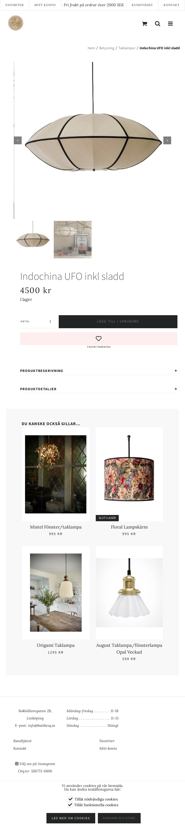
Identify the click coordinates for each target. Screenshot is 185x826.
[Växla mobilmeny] (170, 23)
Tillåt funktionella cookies (96, 805)
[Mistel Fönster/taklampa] (55, 438)
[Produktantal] (41, 321)
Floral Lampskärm (129, 527)
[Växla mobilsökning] (157, 23)
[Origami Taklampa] (55, 556)
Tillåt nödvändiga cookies (96, 799)
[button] (98, 340)
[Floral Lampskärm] (129, 438)
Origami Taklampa (56, 645)
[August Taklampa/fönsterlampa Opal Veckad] (129, 556)
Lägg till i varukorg (118, 321)
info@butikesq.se (41, 725)
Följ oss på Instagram (37, 763)
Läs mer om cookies (71, 818)
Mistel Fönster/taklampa (56, 527)
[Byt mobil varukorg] (144, 23)
